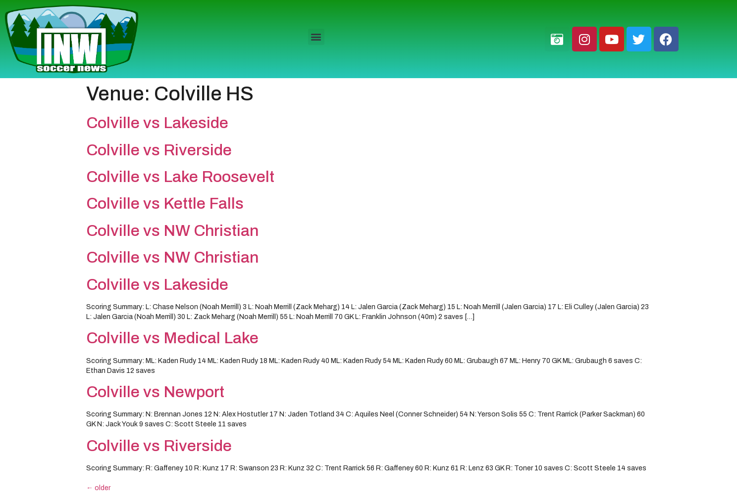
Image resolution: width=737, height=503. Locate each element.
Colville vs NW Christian (172, 230)
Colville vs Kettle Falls (165, 203)
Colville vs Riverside (159, 150)
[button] (316, 37)
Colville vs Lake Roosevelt (180, 176)
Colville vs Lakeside (157, 123)
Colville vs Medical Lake (172, 338)
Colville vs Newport (155, 392)
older (98, 488)
